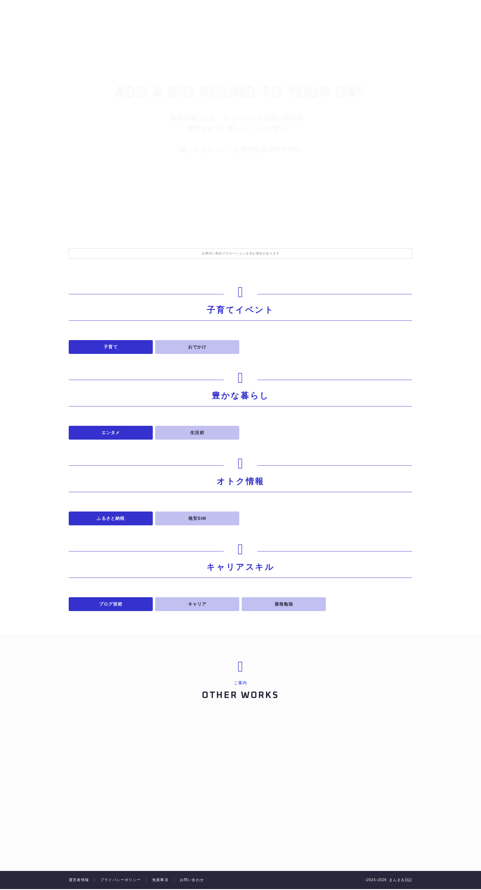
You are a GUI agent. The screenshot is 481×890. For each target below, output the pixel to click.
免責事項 (160, 881)
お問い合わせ (192, 881)
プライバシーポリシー (120, 881)
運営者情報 (79, 881)
